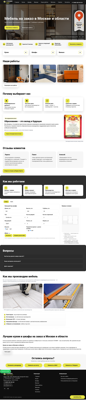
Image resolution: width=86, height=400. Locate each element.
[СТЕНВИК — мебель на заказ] (8, 2)
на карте (17, 378)
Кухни (23, 2)
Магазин (53, 2)
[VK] (5, 389)
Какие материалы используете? (12, 261)
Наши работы (44, 2)
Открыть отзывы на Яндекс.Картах (13, 171)
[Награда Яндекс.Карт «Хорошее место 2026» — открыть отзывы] (79, 21)
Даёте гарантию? (8, 266)
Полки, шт (29, 221)
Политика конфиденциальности (69, 379)
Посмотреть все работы (10, 85)
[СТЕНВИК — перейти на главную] (17, 374)
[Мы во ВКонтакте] (80, 37)
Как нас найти (64, 377)
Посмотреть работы (27, 27)
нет (10, 229)
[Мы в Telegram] (83, 37)
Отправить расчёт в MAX (19, 235)
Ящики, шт (46, 221)
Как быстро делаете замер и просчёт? (14, 256)
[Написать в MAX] (5, 371)
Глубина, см (46, 208)
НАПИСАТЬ (77, 397)
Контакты (67, 2)
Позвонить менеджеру (14, 365)
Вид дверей (8, 221)
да (6, 229)
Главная (17, 2)
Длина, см (7, 208)
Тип (6, 215)
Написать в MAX (52, 365)
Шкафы (29, 2)
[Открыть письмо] (73, 127)
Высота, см (29, 208)
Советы (60, 2)
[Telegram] (8, 389)
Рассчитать (8, 235)
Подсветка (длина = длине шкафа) (33, 228)
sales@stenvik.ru (8, 384)
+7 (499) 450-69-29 (77, 2)
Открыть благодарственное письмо (13, 134)
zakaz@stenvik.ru (8, 386)
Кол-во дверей (30, 215)
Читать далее (7, 352)
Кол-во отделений (48, 215)
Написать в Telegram (72, 365)
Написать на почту (33, 365)
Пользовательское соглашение (69, 381)
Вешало (7, 227)
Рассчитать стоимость (12, 27)
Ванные (36, 2)
